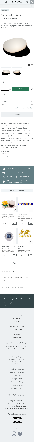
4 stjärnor (8, 271)
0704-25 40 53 (21, 404)
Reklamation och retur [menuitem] (17, 327)
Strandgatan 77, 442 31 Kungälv (19, 346)
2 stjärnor (4, 271)
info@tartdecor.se (20, 406)
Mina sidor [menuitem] (5, 2)
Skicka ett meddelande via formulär (17, 409)
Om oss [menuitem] (17, 332)
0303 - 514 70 (22, 348)
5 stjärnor (9, 271)
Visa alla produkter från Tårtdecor (23, 108)
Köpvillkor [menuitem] (17, 321)
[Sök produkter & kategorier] (15, 6)
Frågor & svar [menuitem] (17, 337)
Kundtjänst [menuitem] (17, 319)
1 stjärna (3, 271)
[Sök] (31, 6)
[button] (2, 3)
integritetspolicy (7, 305)
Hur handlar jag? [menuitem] (17, 324)
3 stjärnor (6, 271)
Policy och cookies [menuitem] (17, 329)
